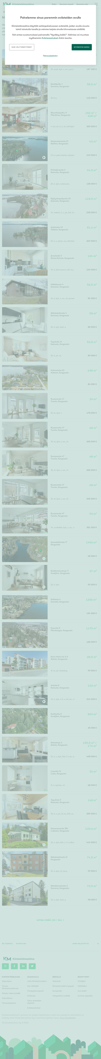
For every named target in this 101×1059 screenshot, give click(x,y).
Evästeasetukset (50, 38)
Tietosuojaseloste (50, 56)
